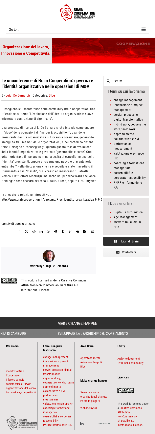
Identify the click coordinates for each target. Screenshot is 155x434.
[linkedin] (82, 423)
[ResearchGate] (104, 423)
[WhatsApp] (48, 236)
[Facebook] (19, 236)
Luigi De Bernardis (18, 95)
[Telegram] (55, 236)
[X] (26, 236)
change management (128, 100)
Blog (52, 95)
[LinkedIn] (41, 236)
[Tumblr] (62, 236)
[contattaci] (126, 252)
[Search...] (126, 81)
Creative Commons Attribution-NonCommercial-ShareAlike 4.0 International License (54, 285)
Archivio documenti (128, 358)
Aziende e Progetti (91, 362)
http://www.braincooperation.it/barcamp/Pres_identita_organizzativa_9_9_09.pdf (55, 199)
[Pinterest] (70, 236)
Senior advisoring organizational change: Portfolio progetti (93, 396)
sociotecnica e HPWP (18, 384)
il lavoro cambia (15, 379)
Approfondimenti (90, 358)
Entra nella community (130, 362)
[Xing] (84, 236)
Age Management (125, 217)
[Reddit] (34, 236)
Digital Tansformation (128, 212)
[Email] (92, 236)
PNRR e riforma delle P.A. (57, 425)
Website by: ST (88, 408)
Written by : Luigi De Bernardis (48, 266)
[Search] (108, 81)
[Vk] (77, 236)
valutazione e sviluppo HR (58, 403)
